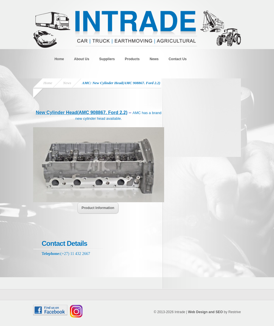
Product (98, 208)
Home (59, 59)
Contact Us (178, 59)
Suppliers (107, 59)
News (154, 59)
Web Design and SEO (205, 312)
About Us (81, 59)
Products (132, 59)
